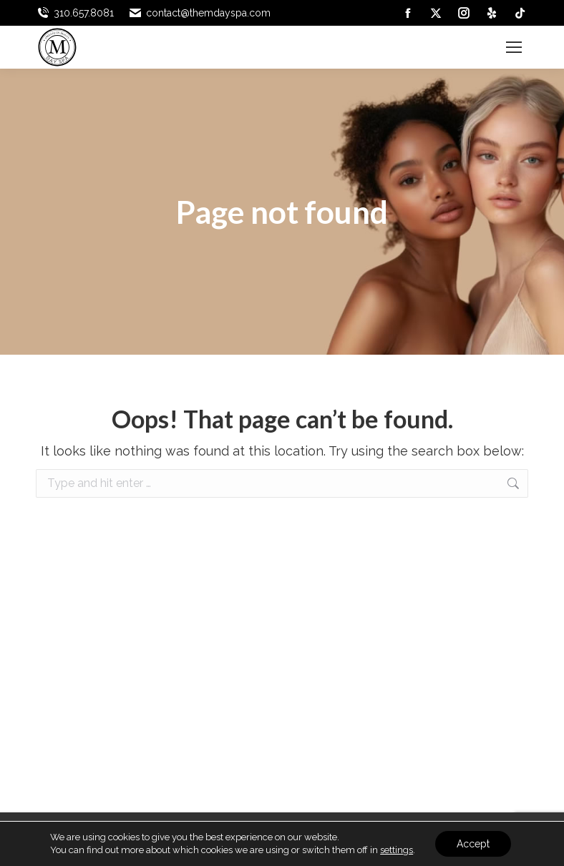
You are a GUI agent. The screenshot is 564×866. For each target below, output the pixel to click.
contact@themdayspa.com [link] (199, 13)
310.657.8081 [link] (75, 13)
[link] (408, 12)
